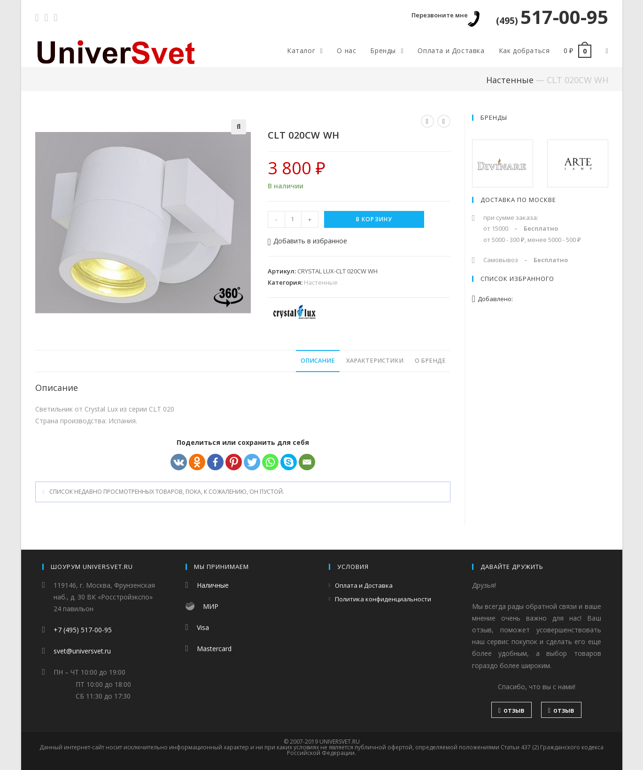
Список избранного (517, 278)
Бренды (493, 117)
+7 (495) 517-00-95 (83, 629)
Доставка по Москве (518, 199)
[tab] (318, 361)
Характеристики (374, 361)
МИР (210, 606)
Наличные (213, 585)
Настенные (510, 80)
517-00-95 (552, 17)
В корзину (374, 219)
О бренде (430, 361)
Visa (203, 627)
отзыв (511, 710)
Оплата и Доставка (364, 585)
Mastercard (214, 648)
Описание (318, 361)
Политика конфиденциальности (383, 599)
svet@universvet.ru (82, 650)
